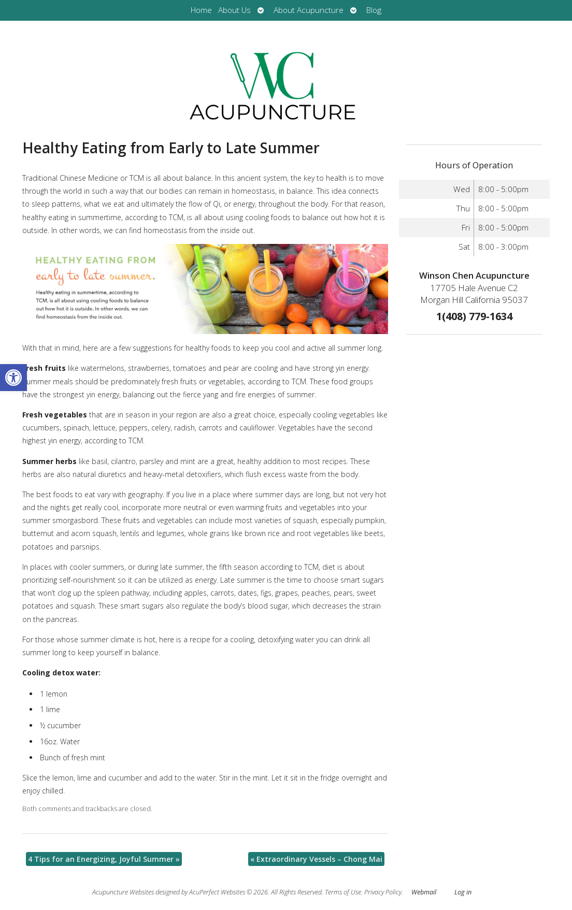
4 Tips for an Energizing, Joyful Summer (104, 859)
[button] (13, 377)
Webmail (423, 892)
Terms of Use (343, 892)
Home (201, 10)
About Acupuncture (309, 10)
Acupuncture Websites (123, 892)
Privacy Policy (383, 892)
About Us (234, 10)
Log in (462, 892)
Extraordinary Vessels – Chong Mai (316, 859)
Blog (373, 10)
